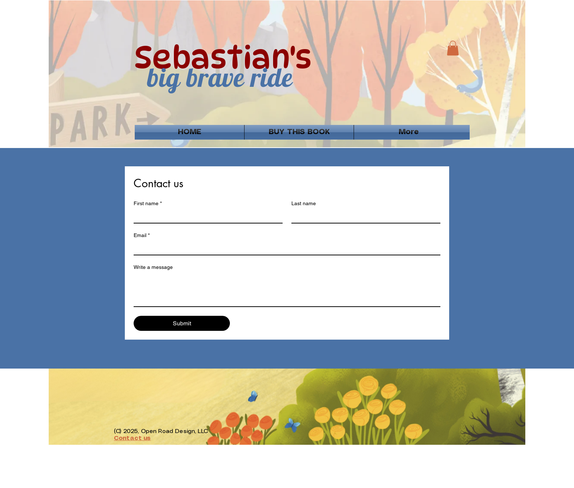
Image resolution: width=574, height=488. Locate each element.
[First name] (206, 216)
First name (148, 203)
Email (142, 235)
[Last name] (363, 216)
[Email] (285, 248)
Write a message (153, 267)
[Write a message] (287, 289)
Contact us (132, 438)
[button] (453, 48)
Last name (303, 203)
